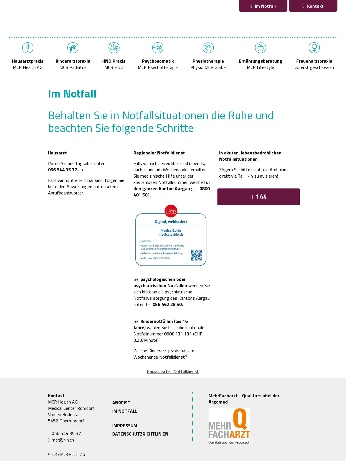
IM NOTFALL (124, 411)
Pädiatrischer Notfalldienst (173, 371)
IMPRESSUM (124, 425)
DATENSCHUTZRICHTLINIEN (140, 433)
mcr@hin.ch (63, 440)
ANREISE (121, 402)
